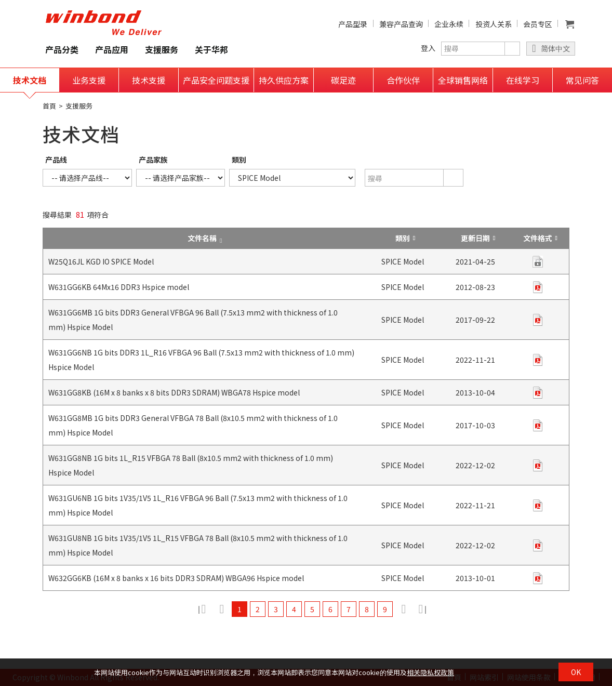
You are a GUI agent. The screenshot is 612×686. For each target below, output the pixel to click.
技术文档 (29, 80)
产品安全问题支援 (216, 80)
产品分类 (61, 49)
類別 (239, 159)
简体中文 (555, 48)
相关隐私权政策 (430, 672)
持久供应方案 (284, 80)
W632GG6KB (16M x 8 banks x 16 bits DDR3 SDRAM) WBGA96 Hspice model (176, 578)
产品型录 (352, 24)
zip (538, 287)
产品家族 (153, 159)
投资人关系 (493, 24)
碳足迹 (343, 80)
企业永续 (448, 24)
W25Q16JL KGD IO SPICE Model (101, 261)
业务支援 (88, 80)
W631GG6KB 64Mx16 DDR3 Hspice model (118, 287)
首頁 (49, 106)
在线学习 (522, 80)
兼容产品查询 (401, 24)
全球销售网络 (463, 80)
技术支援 (148, 80)
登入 (428, 48)
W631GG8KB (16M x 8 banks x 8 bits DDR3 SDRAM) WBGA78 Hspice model (174, 392)
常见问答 (582, 80)
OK (576, 672)
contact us (538, 262)
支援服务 (161, 49)
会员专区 (537, 24)
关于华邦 (211, 49)
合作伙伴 (403, 80)
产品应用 (111, 49)
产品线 (56, 159)
